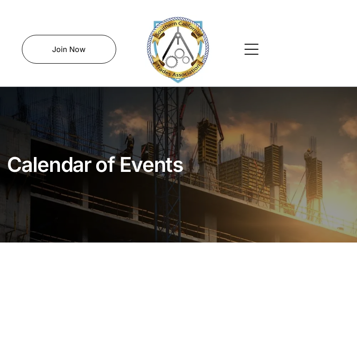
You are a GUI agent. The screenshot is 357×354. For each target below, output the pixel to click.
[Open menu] (251, 49)
